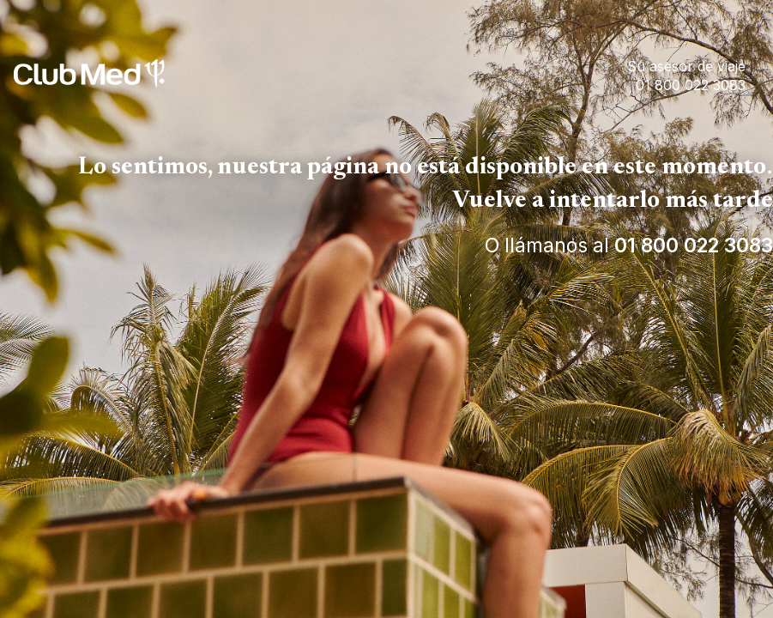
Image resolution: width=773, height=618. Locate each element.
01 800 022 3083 (693, 245)
